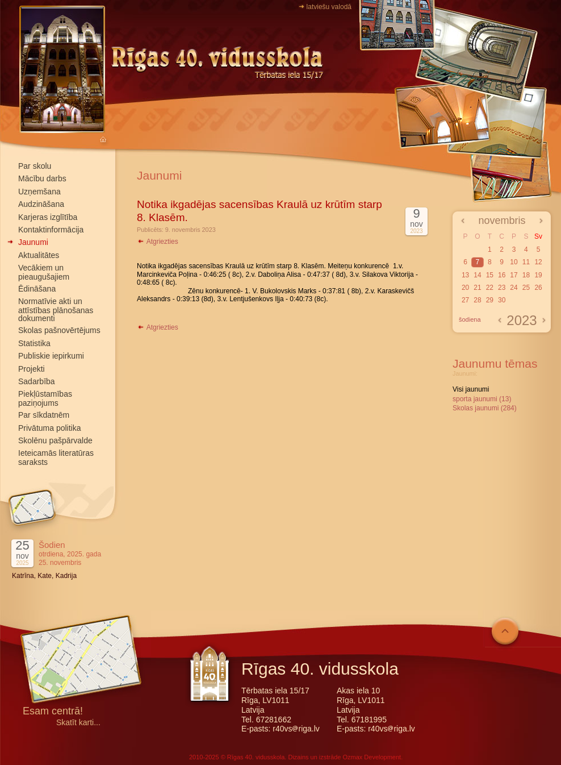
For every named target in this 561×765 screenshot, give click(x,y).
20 (465, 288)
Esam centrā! (53, 712)
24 (513, 288)
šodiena (470, 319)
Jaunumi (33, 242)
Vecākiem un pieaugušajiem (43, 272)
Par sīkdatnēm (43, 414)
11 (526, 262)
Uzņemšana (39, 191)
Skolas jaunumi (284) (485, 408)
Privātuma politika (49, 428)
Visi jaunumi (471, 389)
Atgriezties (157, 242)
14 (477, 275)
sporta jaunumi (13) (482, 399)
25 (526, 288)
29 (489, 300)
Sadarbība (36, 381)
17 (513, 275)
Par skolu (34, 166)
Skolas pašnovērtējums (59, 330)
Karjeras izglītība (47, 217)
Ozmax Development (371, 757)
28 (477, 300)
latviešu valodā (329, 7)
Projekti (31, 368)
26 (538, 288)
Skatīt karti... (78, 722)
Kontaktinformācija (50, 229)
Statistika (34, 343)
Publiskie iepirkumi (51, 355)
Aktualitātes (38, 255)
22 (489, 288)
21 (477, 288)
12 (538, 262)
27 (465, 300)
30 (501, 300)
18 (526, 275)
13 (465, 275)
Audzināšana (41, 204)
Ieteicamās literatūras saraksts (56, 457)
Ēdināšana (37, 288)
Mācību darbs (42, 178)
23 (501, 288)
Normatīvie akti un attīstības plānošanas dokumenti (55, 310)
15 (489, 275)
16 (501, 275)
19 (538, 275)
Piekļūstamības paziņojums (45, 398)
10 (513, 262)
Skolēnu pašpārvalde (55, 440)
